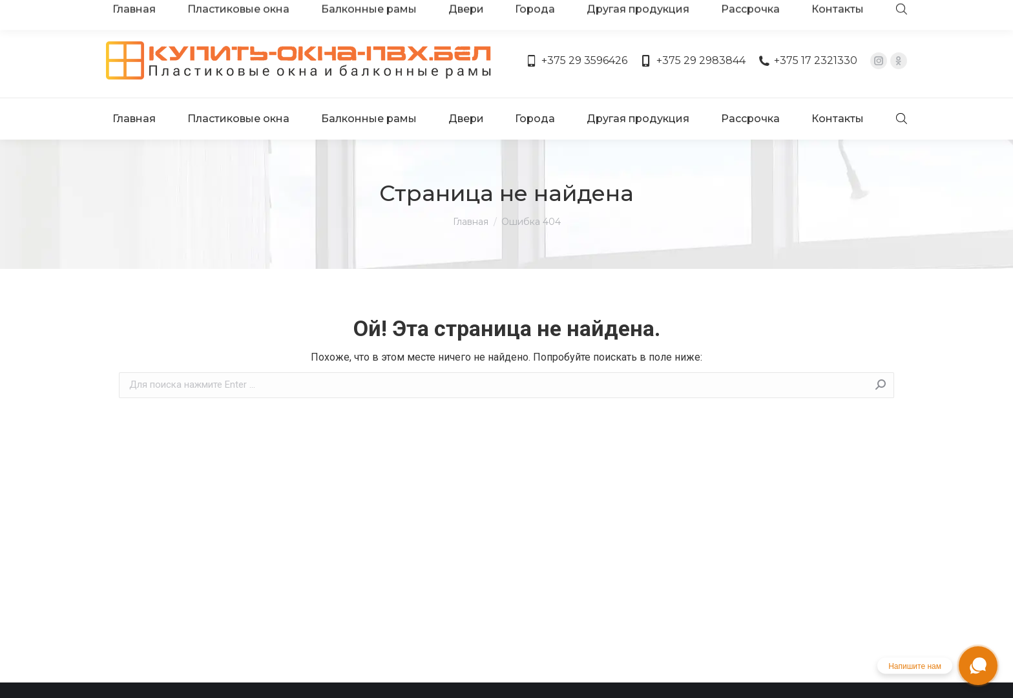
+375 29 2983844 (692, 24)
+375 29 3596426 (576, 24)
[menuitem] (136, 70)
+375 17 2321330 (807, 24)
